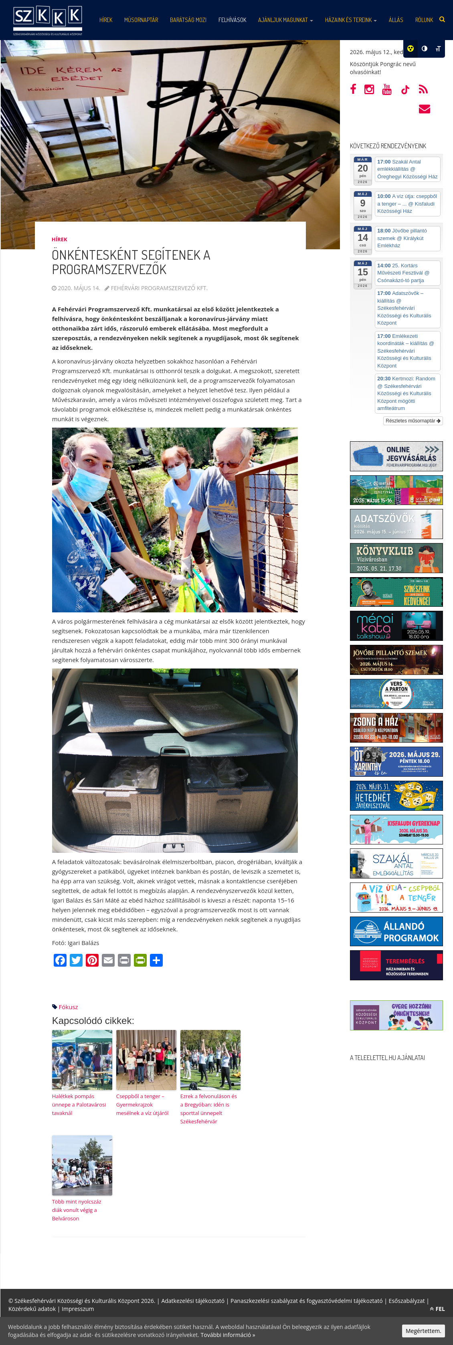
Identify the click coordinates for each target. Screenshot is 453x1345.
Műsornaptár (141, 19)
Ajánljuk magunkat (285, 19)
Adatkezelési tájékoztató (192, 1301)
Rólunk (424, 19)
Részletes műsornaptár (413, 421)
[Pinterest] (92, 961)
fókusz (68, 1007)
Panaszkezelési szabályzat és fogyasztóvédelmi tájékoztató (307, 1301)
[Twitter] (76, 961)
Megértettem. (423, 1331)
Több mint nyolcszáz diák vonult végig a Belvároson (76, 1210)
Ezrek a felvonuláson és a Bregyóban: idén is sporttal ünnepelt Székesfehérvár (208, 1109)
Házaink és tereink (351, 19)
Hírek (59, 239)
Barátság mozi (188, 19)
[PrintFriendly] (140, 961)
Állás (396, 19)
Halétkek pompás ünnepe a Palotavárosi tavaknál (79, 1105)
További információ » (228, 1335)
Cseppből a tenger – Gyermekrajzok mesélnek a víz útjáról (142, 1105)
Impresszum (78, 1309)
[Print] (124, 961)
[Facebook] (60, 961)
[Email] (108, 961)
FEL (437, 1309)
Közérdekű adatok (32, 1309)
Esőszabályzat (407, 1301)
